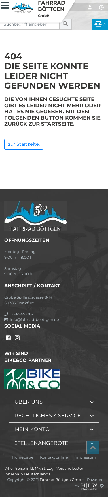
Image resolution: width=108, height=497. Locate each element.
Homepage (22, 457)
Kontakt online (54, 457)
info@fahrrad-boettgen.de (31, 319)
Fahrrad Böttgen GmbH (62, 479)
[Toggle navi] (5, 4)
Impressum (85, 457)
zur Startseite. (24, 144)
